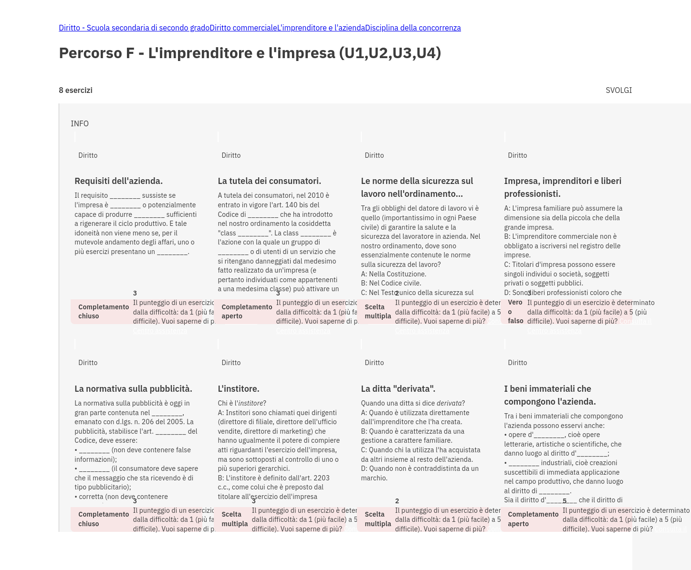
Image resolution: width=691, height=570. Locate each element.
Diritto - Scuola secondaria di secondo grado (134, 27)
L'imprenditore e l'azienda (321, 27)
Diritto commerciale (243, 27)
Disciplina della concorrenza (413, 27)
